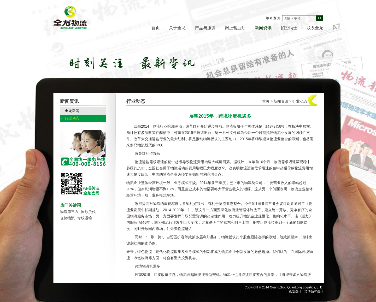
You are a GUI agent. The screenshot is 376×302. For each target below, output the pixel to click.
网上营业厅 (235, 28)
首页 (155, 28)
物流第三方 (69, 212)
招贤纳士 (289, 28)
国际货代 (88, 212)
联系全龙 (315, 28)
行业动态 (72, 118)
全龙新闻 (72, 111)
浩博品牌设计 (313, 291)
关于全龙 (177, 28)
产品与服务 (205, 28)
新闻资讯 (263, 28)
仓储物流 (67, 218)
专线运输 (84, 218)
